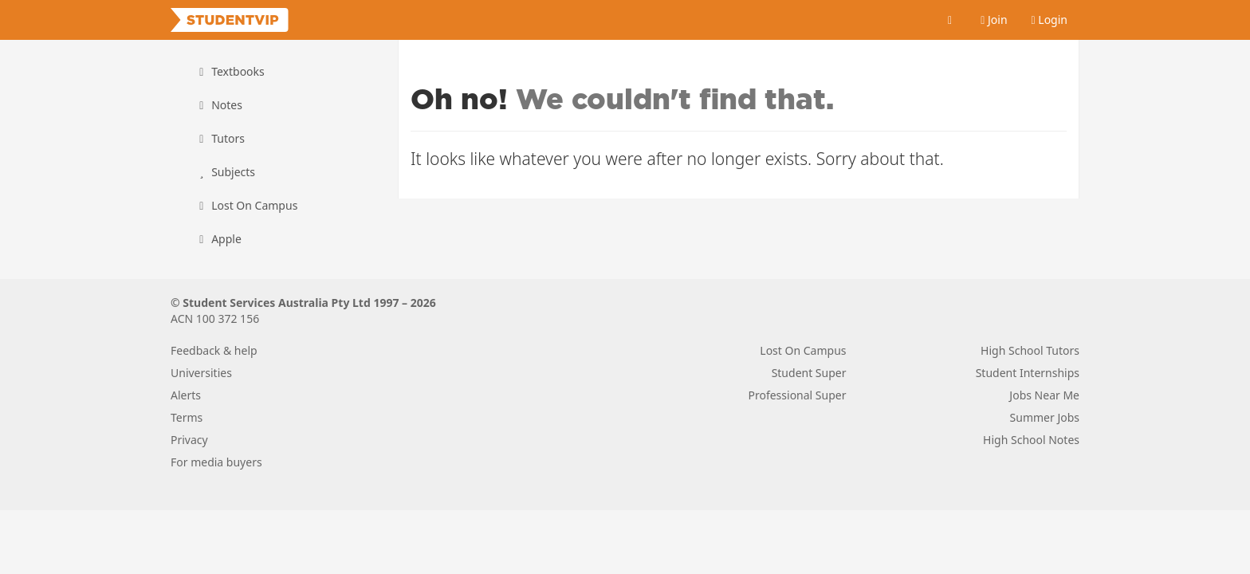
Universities (201, 372)
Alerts (186, 395)
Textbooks (230, 71)
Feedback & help (214, 350)
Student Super (809, 372)
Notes (218, 104)
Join (994, 19)
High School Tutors (1030, 350)
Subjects (225, 171)
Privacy (189, 439)
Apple (218, 238)
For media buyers (216, 462)
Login (1049, 19)
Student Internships (1027, 372)
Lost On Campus (246, 205)
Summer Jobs (1044, 417)
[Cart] (950, 20)
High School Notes (1031, 439)
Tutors (220, 138)
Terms (186, 417)
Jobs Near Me (1044, 395)
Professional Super (797, 395)
